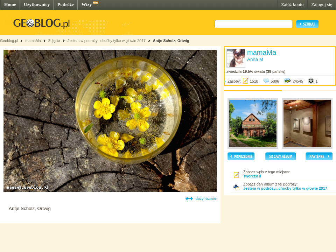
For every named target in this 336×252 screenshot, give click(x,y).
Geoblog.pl (9, 40)
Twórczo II (252, 176)
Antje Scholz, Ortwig (171, 40)
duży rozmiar (206, 198)
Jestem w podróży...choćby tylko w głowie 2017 (107, 40)
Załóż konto (292, 4)
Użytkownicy (37, 4)
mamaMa (33, 40)
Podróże (65, 4)
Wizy (87, 4)
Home (10, 4)
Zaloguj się (321, 4)
